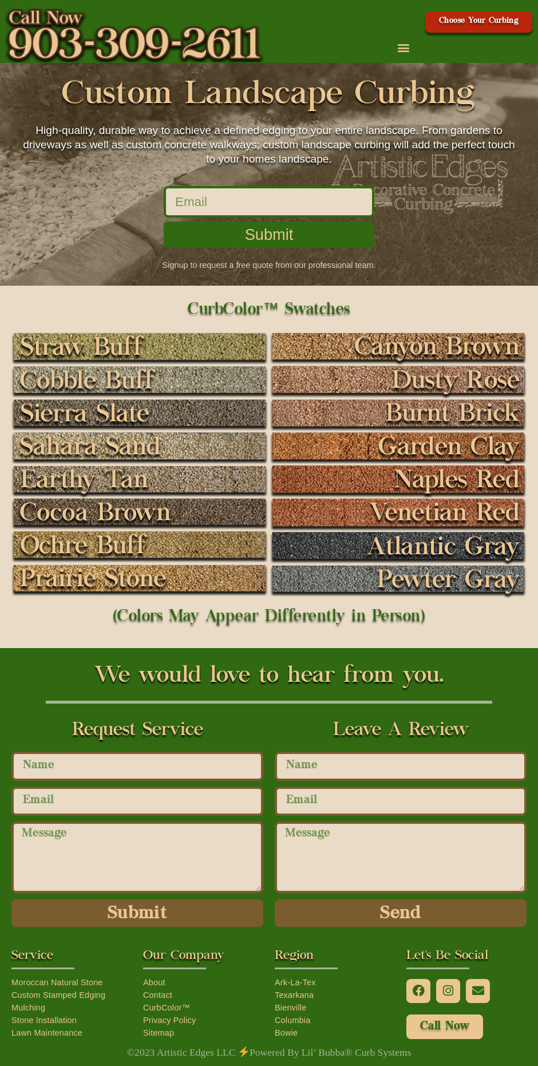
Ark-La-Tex (295, 982)
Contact (157, 995)
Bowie (286, 1032)
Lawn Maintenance (46, 1032)
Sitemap (158, 1032)
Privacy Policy (169, 1020)
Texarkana (294, 995)
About (154, 982)
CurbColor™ (166, 1007)
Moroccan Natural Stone (57, 982)
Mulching (28, 1007)
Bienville (290, 1007)
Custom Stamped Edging (58, 995)
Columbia (292, 1020)
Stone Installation (44, 1020)
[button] (403, 47)
